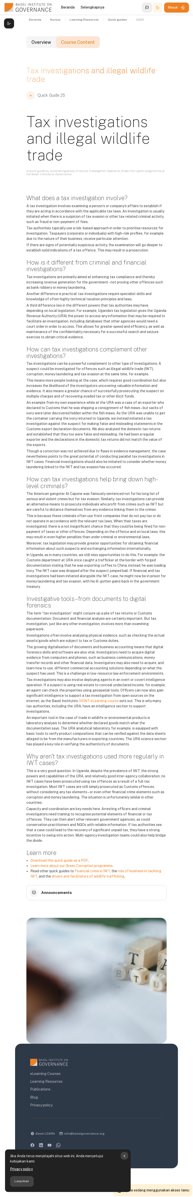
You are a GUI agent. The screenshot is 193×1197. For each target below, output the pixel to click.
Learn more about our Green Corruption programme (71, 866)
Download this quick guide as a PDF (59, 860)
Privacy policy (21, 1169)
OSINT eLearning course (99, 701)
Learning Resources (46, 1081)
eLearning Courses (45, 1074)
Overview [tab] (41, 42)
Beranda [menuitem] (68, 7)
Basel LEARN (45, 1133)
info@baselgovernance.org (84, 1133)
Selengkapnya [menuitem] (92, 7)
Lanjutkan (22, 1181)
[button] (147, 8)
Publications (40, 1089)
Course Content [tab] (78, 42)
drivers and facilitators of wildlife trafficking (88, 876)
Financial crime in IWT (92, 871)
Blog (34, 1097)
